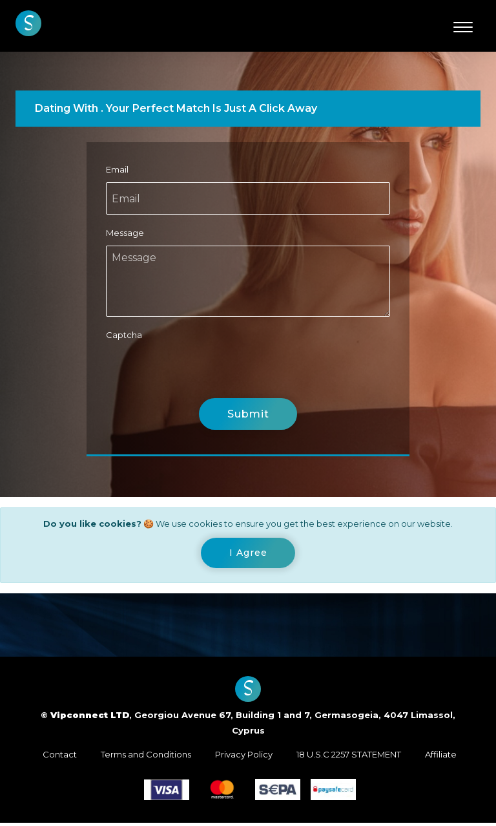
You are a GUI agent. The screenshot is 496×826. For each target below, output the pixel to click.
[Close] (248, 555)
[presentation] (204, 373)
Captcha (124, 335)
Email (117, 169)
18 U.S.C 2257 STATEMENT (348, 757)
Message (125, 233)
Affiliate (441, 757)
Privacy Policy (244, 757)
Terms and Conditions (146, 757)
